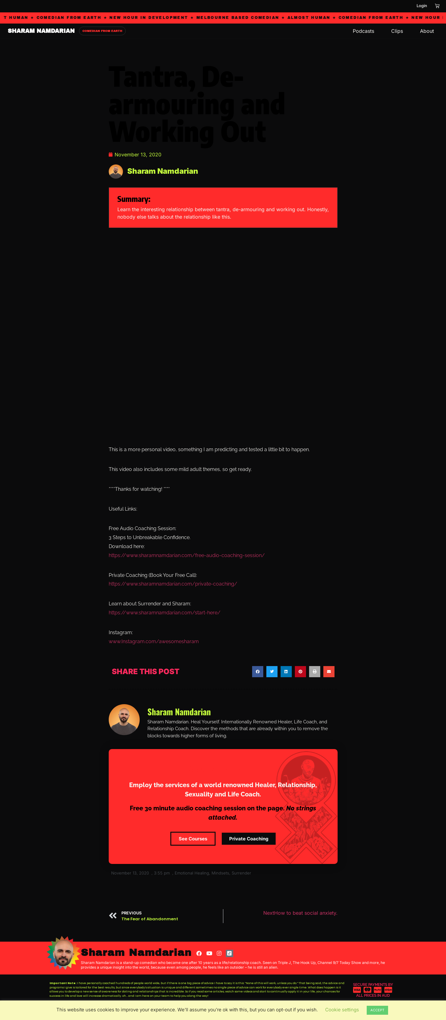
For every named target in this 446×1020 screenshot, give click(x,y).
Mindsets (220, 872)
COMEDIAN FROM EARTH (102, 31)
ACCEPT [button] (377, 1010)
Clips (397, 31)
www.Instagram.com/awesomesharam (154, 641)
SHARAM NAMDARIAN (41, 31)
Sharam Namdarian (136, 952)
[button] (257, 671)
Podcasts (363, 31)
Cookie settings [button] (342, 1010)
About (427, 31)
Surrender (241, 872)
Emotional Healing (192, 872)
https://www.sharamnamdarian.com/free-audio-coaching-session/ (187, 555)
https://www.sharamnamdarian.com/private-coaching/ (173, 584)
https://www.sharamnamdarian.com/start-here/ (165, 613)
